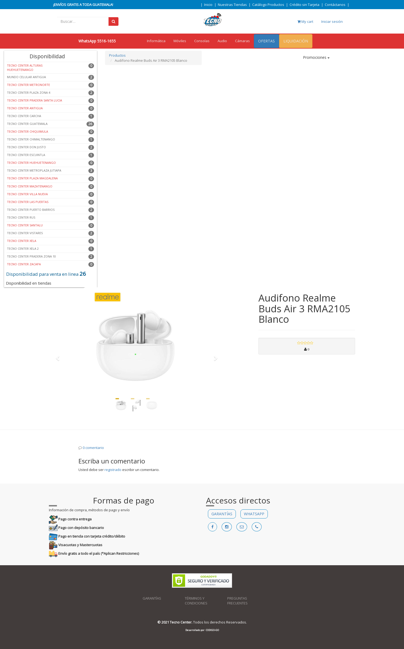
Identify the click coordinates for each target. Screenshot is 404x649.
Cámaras (242, 40)
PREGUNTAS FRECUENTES (237, 601)
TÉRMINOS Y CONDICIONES (196, 601)
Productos (117, 55)
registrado (112, 469)
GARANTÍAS (221, 513)
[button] (59, 355)
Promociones (316, 57)
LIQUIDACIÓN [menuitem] (295, 40)
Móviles (180, 40)
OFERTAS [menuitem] (266, 40)
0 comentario (93, 447)
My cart (305, 21)
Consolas (202, 40)
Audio (222, 40)
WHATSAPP (254, 513)
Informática (156, 40)
